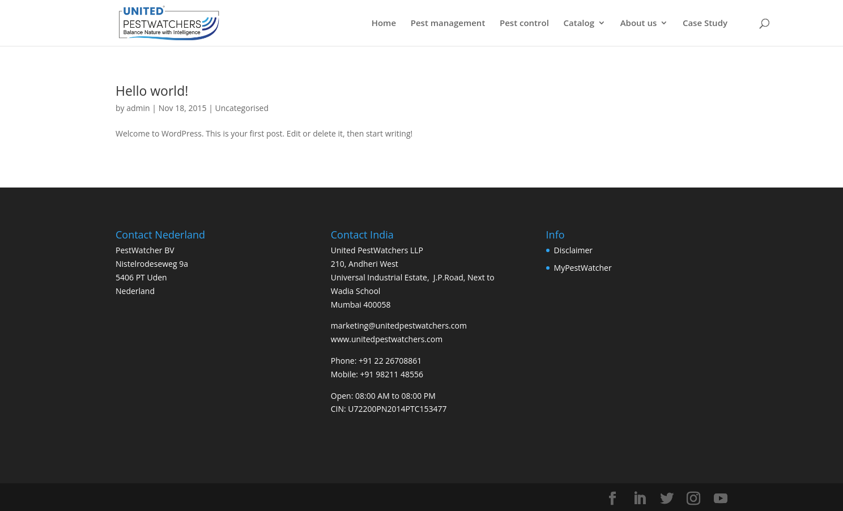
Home (384, 23)
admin (138, 108)
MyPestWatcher (583, 267)
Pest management (448, 23)
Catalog (578, 23)
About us (638, 23)
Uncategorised (242, 108)
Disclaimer (573, 250)
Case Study (705, 23)
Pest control (524, 23)
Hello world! (152, 91)
